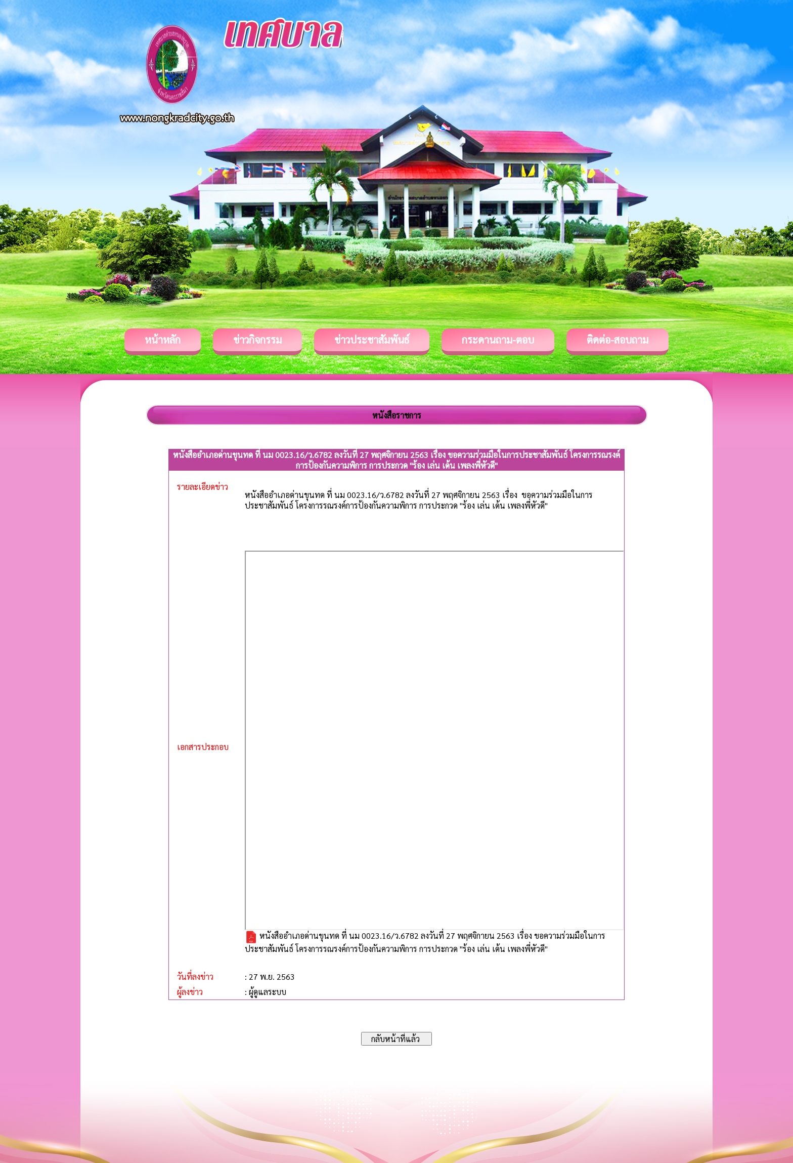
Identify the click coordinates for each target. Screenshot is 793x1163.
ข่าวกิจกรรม (257, 339)
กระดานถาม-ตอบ (498, 339)
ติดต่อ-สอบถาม (617, 339)
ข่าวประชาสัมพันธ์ (371, 339)
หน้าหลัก (163, 339)
